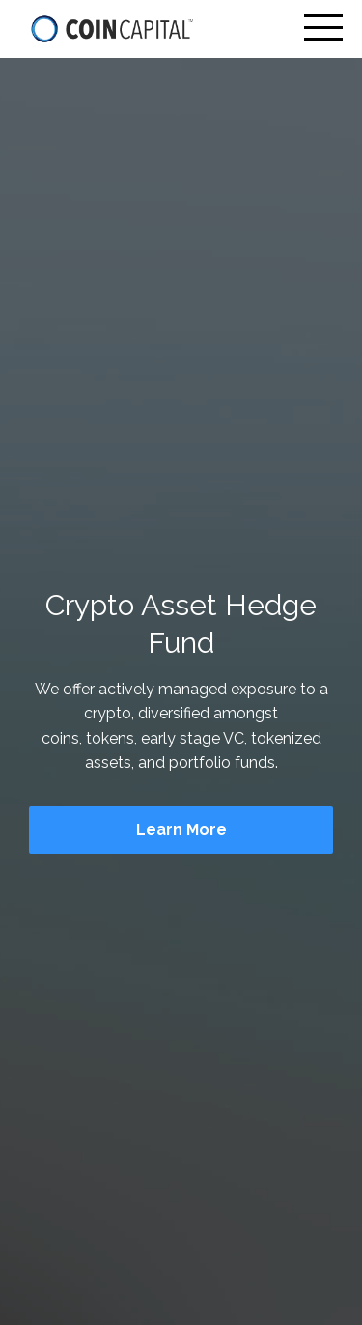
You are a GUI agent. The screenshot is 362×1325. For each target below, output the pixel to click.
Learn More (181, 830)
